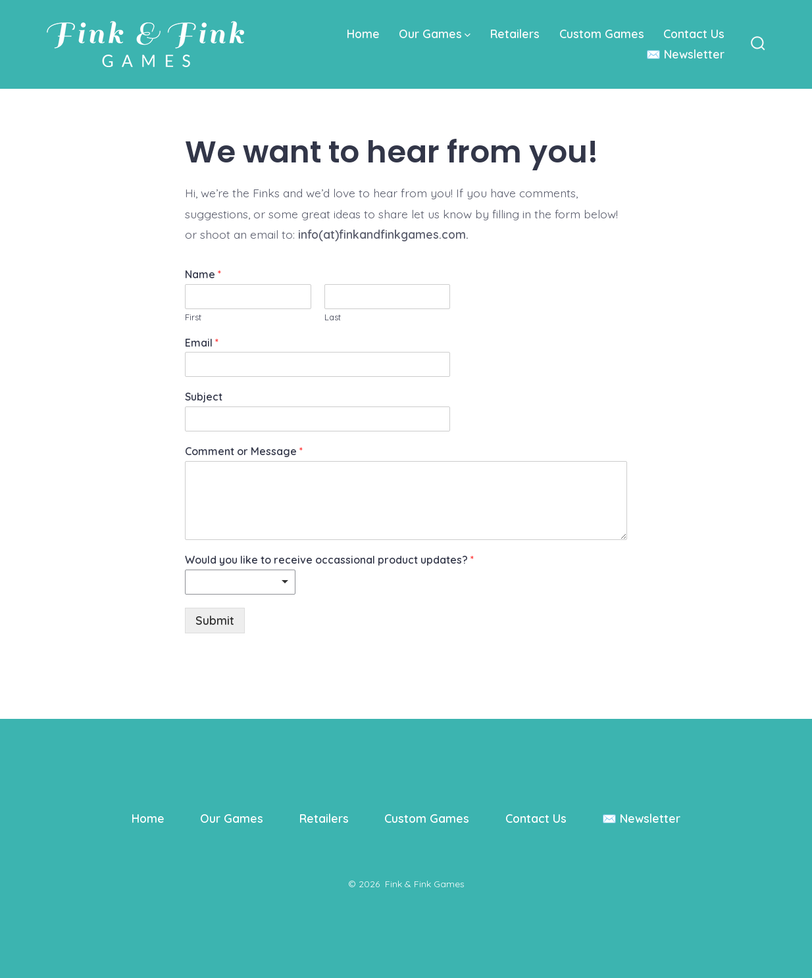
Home (363, 33)
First (193, 317)
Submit (214, 620)
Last (332, 317)
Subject (203, 396)
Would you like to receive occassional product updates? (329, 559)
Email (201, 342)
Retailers (515, 33)
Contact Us (693, 33)
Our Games (434, 33)
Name (203, 274)
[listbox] (240, 582)
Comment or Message (244, 451)
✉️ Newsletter (685, 54)
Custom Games (601, 33)
